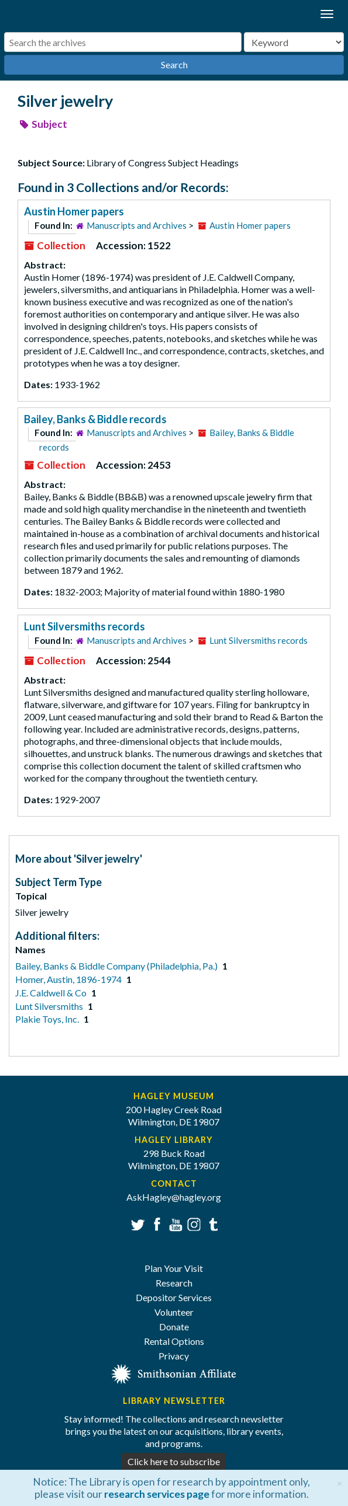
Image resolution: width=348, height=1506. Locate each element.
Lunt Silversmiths (50, 1006)
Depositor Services (174, 1297)
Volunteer (174, 1311)
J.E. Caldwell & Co (51, 992)
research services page (156, 1494)
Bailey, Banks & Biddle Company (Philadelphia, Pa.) (117, 965)
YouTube (174, 1223)
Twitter (136, 1223)
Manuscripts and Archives (137, 225)
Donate (174, 1326)
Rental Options (174, 1341)
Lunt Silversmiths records (84, 626)
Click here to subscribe (174, 1461)
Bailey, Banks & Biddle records (95, 419)
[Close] (339, 1482)
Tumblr (211, 1223)
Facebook (155, 1223)
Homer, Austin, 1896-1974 (69, 979)
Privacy (174, 1355)
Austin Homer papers (74, 211)
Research (174, 1282)
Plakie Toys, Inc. (48, 1018)
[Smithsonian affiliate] (174, 1372)
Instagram (192, 1223)
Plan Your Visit (173, 1268)
